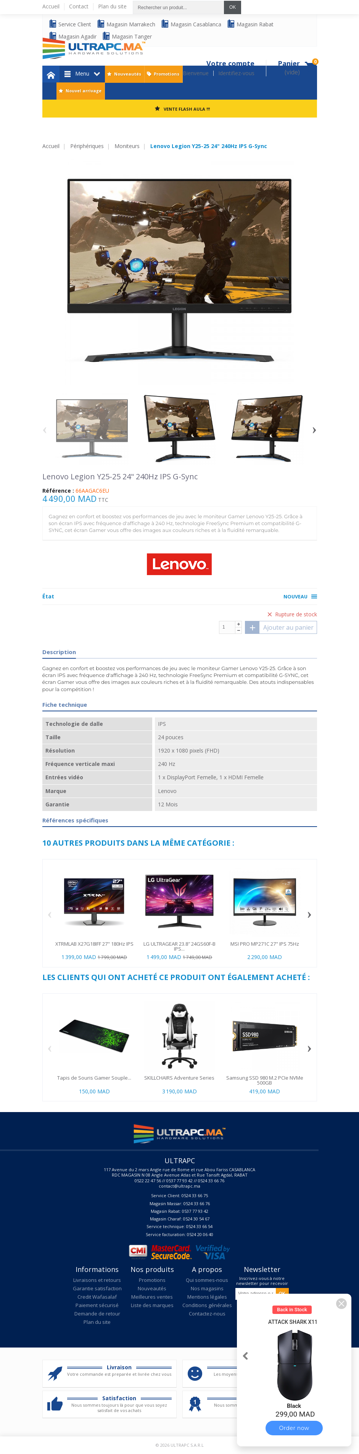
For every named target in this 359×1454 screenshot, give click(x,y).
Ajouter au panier (279, 627)
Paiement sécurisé (97, 1305)
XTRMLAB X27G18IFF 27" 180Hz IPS (94, 943)
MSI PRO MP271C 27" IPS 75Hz (264, 943)
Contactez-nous (207, 1313)
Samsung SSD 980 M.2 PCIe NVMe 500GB (264, 1080)
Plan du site (97, 1322)
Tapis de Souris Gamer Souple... (94, 1077)
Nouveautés (127, 74)
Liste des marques (152, 1305)
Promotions (166, 74)
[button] (341, 1304)
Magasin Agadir (72, 36)
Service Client (69, 24)
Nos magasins (207, 1288)
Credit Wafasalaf (97, 1296)
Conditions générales (207, 1305)
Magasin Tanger (127, 36)
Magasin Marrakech (126, 24)
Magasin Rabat (250, 24)
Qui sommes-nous (207, 1280)
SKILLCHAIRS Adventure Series (179, 1077)
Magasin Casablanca (191, 24)
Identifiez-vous (236, 73)
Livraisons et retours (97, 1280)
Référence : (58, 490)
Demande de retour (97, 1313)
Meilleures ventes (152, 1296)
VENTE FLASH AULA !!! (187, 109)
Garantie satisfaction (97, 1288)
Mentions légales (207, 1296)
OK (232, 7)
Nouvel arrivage (83, 90)
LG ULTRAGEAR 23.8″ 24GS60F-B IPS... (179, 946)
